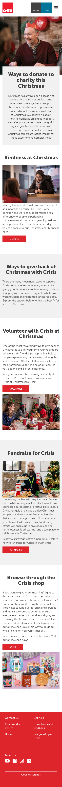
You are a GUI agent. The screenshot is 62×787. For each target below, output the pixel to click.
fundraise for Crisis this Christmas (31, 542)
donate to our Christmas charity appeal (35, 228)
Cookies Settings (31, 774)
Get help (36, 10)
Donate (46, 10)
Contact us (12, 717)
